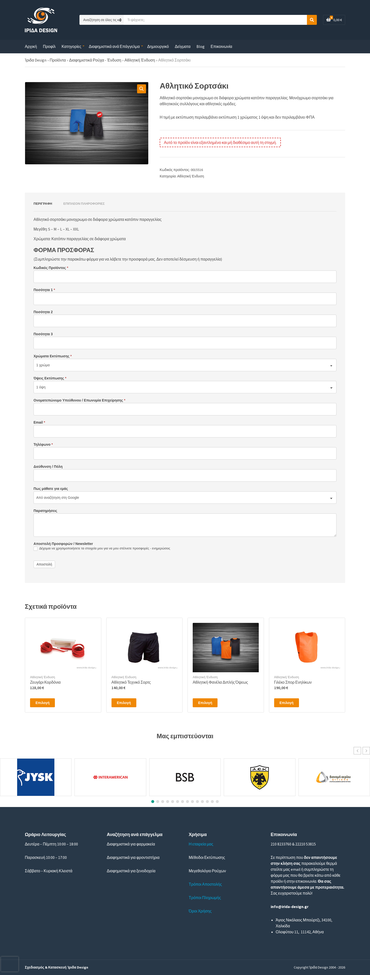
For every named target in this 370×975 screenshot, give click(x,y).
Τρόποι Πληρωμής (205, 897)
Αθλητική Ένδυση (190, 176)
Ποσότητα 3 (43, 334)
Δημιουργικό (158, 46)
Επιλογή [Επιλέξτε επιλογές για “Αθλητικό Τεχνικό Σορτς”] (124, 703)
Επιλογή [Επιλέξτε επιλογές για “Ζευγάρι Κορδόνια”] (42, 703)
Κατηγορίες (71, 46)
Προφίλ (49, 46)
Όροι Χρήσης (200, 910)
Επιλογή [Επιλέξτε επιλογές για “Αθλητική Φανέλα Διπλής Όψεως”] (205, 703)
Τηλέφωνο (43, 444)
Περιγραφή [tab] (43, 204)
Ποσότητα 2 (43, 312)
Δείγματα (182, 46)
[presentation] (9, 964)
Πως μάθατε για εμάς (51, 489)
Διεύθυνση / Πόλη (48, 467)
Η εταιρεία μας (201, 843)
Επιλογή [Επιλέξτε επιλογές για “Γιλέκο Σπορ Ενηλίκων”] (287, 703)
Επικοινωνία (221, 46)
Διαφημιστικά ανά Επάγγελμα (114, 46)
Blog (200, 46)
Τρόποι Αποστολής (205, 884)
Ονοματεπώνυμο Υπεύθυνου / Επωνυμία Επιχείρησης (79, 400)
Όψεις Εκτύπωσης (50, 378)
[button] (141, 88)
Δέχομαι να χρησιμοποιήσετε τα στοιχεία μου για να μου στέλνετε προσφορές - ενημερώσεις (102, 548)
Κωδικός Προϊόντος (51, 268)
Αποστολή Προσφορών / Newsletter (63, 544)
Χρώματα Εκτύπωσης (53, 356)
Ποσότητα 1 (44, 290)
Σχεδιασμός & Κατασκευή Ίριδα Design (56, 967)
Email (39, 422)
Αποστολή (44, 564)
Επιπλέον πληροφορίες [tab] (84, 204)
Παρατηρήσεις (45, 511)
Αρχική (31, 46)
